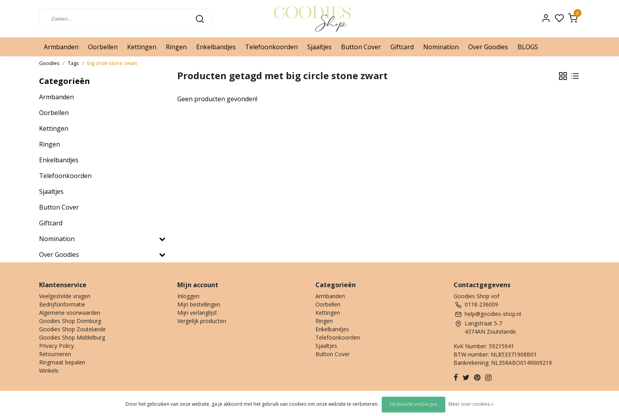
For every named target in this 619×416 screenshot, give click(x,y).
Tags (73, 63)
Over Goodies (488, 47)
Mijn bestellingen (198, 304)
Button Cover (361, 47)
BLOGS (528, 47)
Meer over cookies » (470, 404)
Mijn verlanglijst (197, 312)
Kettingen (141, 47)
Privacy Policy (56, 345)
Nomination (441, 47)
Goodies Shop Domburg (70, 321)
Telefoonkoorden (271, 47)
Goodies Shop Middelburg (72, 337)
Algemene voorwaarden (69, 312)
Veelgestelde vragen (64, 296)
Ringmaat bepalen (62, 362)
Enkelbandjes (216, 47)
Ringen (176, 47)
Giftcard (402, 47)
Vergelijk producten (201, 321)
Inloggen (188, 296)
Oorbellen (103, 47)
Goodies (49, 63)
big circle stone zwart (112, 63)
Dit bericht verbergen (413, 404)
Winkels (48, 370)
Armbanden (61, 47)
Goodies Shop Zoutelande (72, 329)
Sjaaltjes (319, 47)
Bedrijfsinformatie (62, 304)
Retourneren (55, 354)
